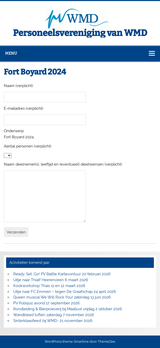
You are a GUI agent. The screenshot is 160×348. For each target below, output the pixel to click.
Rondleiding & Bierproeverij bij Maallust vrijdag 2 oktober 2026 (67, 309)
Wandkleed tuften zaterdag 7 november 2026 (53, 315)
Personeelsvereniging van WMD (80, 33)
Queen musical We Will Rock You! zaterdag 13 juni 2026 (62, 297)
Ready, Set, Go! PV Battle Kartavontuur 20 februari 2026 (61, 274)
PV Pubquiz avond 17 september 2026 (46, 303)
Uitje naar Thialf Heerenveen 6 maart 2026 (50, 280)
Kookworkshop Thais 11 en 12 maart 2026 (49, 285)
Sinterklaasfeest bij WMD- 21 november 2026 (52, 320)
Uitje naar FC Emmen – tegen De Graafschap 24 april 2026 (64, 291)
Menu (11, 53)
